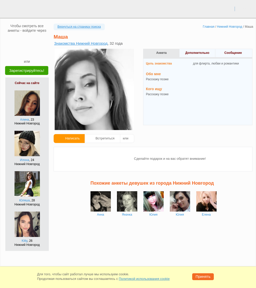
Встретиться (105, 138)
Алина (24, 119)
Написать (72, 138)
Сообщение (233, 53)
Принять (202, 276)
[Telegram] (32, 51)
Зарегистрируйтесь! (26, 70)
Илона (24, 160)
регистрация (245, 8)
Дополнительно (197, 53)
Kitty (24, 241)
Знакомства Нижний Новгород (81, 43)
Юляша (24, 200)
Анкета (161, 53)
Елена (206, 214)
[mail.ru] (27, 40)
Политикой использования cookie (144, 279)
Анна (100, 214)
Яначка (127, 214)
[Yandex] (22, 51)
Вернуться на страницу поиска (79, 26)
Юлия (153, 214)
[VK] (17, 40)
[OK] (37, 40)
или (125, 138)
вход (229, 8)
